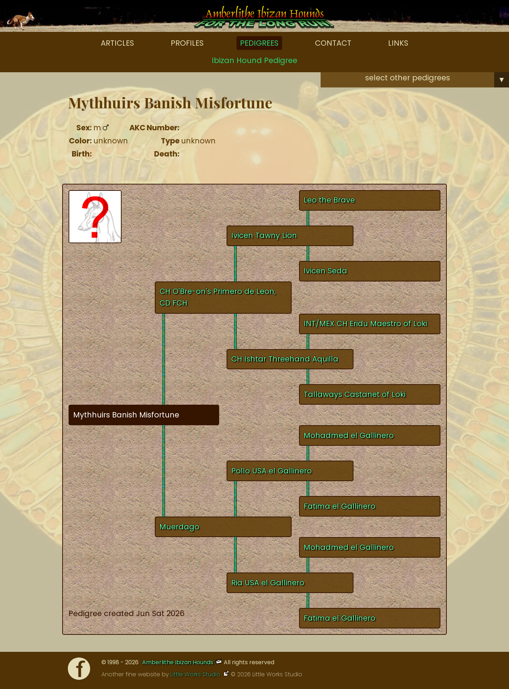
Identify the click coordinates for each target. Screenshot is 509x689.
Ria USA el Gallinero (267, 582)
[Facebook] (79, 670)
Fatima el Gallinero (339, 506)
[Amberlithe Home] (264, 19)
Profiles (187, 43)
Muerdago (179, 527)
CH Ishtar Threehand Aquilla (284, 359)
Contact (333, 43)
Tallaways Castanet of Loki (354, 394)
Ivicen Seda (325, 271)
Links (398, 43)
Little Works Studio (196, 674)
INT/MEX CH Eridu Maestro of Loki (365, 323)
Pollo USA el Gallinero (271, 471)
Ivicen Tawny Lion (264, 235)
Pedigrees (259, 43)
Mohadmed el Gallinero (349, 435)
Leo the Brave (329, 200)
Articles (117, 43)
